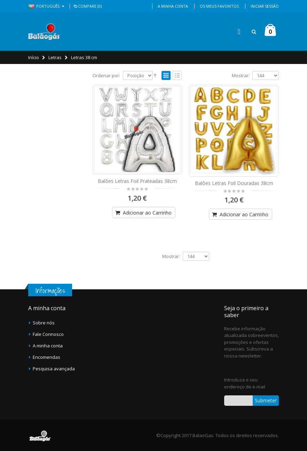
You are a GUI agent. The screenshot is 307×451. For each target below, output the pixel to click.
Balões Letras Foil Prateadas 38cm (137, 181)
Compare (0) (87, 6)
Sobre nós (44, 323)
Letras (55, 57)
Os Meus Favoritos (219, 6)
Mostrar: (241, 75)
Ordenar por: (106, 75)
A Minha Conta (173, 6)
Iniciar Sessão (265, 6)
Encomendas (46, 357)
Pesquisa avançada (54, 368)
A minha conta (48, 346)
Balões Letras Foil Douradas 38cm (234, 183)
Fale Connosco (48, 334)
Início (33, 57)
